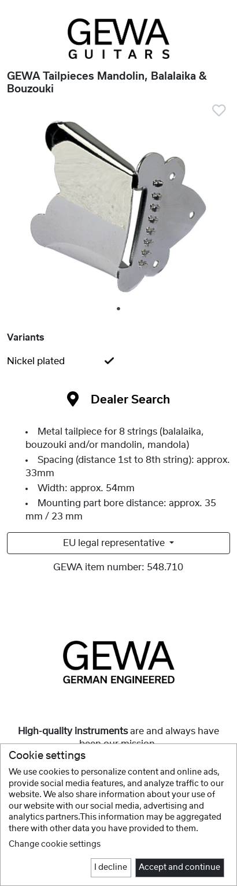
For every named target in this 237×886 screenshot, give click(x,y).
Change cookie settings (55, 844)
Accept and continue (179, 867)
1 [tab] (119, 309)
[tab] (118, 361)
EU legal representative (115, 543)
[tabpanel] (118, 205)
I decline (110, 867)
